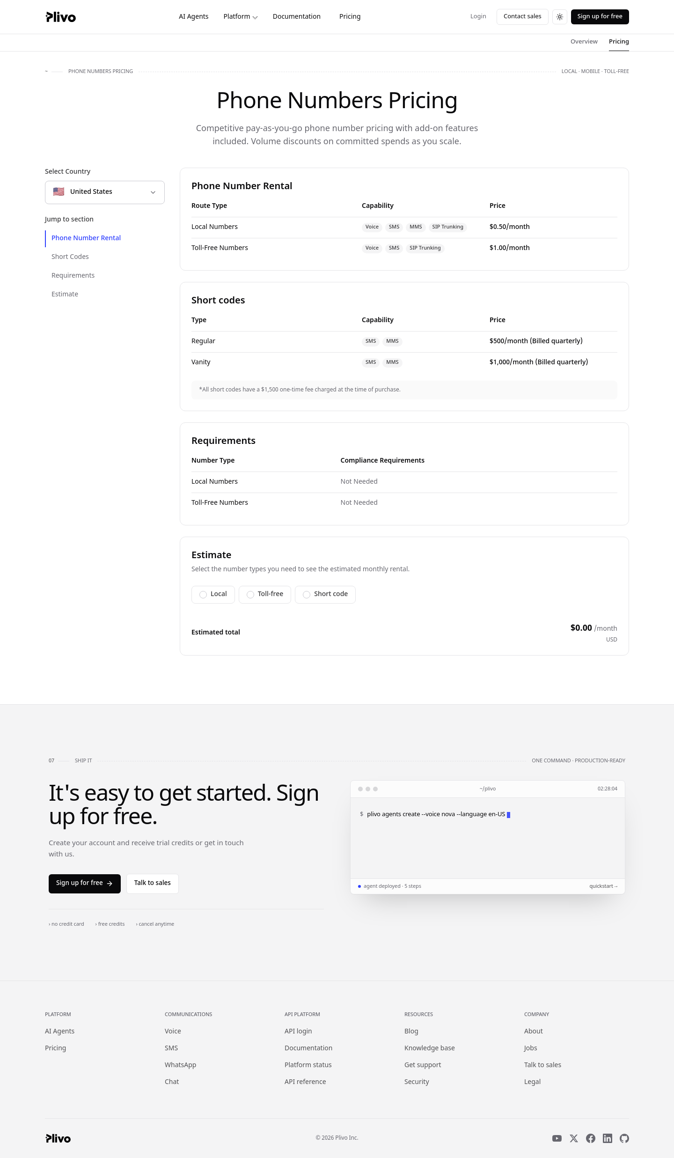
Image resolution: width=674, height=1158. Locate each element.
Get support (422, 1065)
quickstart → (603, 886)
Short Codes (70, 257)
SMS (171, 1048)
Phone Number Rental (86, 238)
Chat (172, 1082)
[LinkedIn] (607, 1138)
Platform (241, 17)
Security (416, 1082)
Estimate (64, 294)
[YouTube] (557, 1138)
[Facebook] (590, 1138)
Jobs (530, 1048)
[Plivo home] (60, 16)
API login (298, 1031)
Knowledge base (429, 1048)
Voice (173, 1031)
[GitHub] (624, 1138)
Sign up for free (600, 17)
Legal (532, 1082)
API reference (305, 1082)
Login (478, 17)
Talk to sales (152, 883)
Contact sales (523, 17)
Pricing (349, 17)
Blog (411, 1031)
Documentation (297, 17)
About (533, 1031)
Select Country (67, 172)
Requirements (73, 276)
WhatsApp (180, 1065)
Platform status (308, 1065)
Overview (584, 42)
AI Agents (193, 17)
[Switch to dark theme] (559, 16)
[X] (574, 1138)
